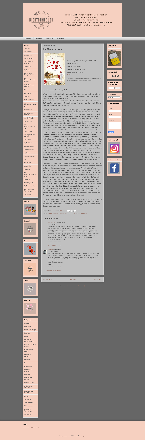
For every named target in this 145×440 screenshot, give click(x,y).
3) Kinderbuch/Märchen (30, 104)
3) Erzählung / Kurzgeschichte (29, 74)
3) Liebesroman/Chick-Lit (66, 213)
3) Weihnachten (29, 149)
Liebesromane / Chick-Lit (29, 387)
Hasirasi (50, 249)
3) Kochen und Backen (29, 114)
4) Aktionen (27, 153)
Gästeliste (60, 38)
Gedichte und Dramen (28, 350)
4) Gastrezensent (29, 156)
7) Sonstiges (28, 194)
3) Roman (77, 213)
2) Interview (28, 55)
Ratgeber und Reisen (28, 392)
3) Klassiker (28, 110)
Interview (27, 323)
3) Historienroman (53, 213)
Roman (26, 396)
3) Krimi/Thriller (29, 118)
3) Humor (27, 96)
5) (25, 159)
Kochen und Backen (28, 378)
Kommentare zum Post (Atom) (76, 286)
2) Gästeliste (28, 51)
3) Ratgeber (28, 131)
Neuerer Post (47, 279)
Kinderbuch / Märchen (28, 370)
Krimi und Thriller (29, 383)
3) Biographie (28, 58)
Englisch (27, 333)
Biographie (27, 326)
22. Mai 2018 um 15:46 (54, 267)
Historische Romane (27, 355)
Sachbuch (27, 399)
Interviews (49, 38)
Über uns (39, 38)
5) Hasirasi (83, 213)
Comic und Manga (30, 330)
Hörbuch (27, 359)
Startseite (28, 38)
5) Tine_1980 (28, 183)
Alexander (112, 50)
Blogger (83, 436)
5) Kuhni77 (27, 169)
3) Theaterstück (29, 146)
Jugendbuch (28, 366)
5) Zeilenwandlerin (30, 186)
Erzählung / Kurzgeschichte (29, 340)
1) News (27, 48)
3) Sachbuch (28, 143)
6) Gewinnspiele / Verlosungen (29, 190)
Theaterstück (28, 403)
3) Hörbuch (27, 93)
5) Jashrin (27, 166)
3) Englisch (27, 66)
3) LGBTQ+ (28, 121)
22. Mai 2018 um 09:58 (54, 245)
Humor (26, 363)
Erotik (26, 336)
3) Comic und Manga (28, 62)
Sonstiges (27, 414)
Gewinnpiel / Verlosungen (28, 410)
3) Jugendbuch (29, 100)
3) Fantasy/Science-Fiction (29, 79)
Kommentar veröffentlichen (53, 270)
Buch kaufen (70, 75)
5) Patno (27, 179)
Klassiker (27, 374)
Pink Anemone (52, 222)
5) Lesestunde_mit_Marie (30, 174)
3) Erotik (27, 70)
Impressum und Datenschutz (31, 428)
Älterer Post (98, 279)
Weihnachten (28, 406)
